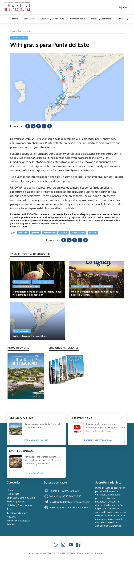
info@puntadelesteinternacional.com (67, 501)
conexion (23, 233)
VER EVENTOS (36, 472)
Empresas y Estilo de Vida (52, 18)
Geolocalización (25, 31)
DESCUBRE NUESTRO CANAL (98, 440)
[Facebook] (78, 544)
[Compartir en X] (38, 126)
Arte (120, 18)
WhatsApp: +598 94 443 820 (62, 496)
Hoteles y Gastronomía (102, 18)
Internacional (50, 233)
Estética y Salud (77, 18)
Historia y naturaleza (43, 282)
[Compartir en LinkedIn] (44, 126)
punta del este (78, 233)
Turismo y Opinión (17, 512)
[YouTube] (70, 544)
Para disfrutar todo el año (26, 287)
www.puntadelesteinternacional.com (67, 507)
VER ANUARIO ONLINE (36, 440)
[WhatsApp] (55, 544)
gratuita (35, 233)
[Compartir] (49, 126)
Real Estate (29, 18)
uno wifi (92, 233)
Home (15, 18)
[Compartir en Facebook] (27, 126)
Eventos (11, 524)
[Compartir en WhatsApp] (33, 126)
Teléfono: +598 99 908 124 (61, 490)
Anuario (11, 516)
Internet (63, 233)
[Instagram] (63, 544)
